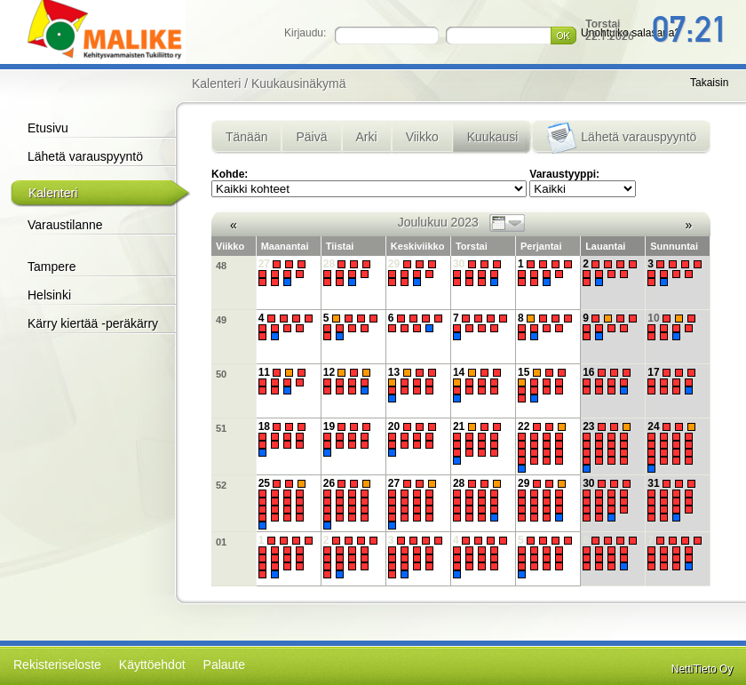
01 (221, 542)
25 (284, 503)
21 (479, 442)
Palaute (224, 664)
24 (673, 446)
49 (221, 320)
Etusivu (48, 128)
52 (221, 485)
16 (609, 381)
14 (479, 385)
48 (221, 265)
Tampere (51, 266)
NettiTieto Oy (702, 669)
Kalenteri (52, 193)
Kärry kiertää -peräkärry (93, 323)
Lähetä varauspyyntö (85, 156)
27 (284, 273)
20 (414, 439)
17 (673, 381)
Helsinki (49, 295)
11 (284, 381)
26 (349, 503)
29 (414, 273)
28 (349, 273)
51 (221, 428)
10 (673, 327)
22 (544, 446)
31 (673, 499)
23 (609, 446)
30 (479, 273)
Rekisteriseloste (57, 664)
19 (349, 439)
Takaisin (709, 82)
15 (544, 385)
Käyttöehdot (152, 664)
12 (349, 381)
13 (414, 385)
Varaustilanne (65, 225)
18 (284, 439)
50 (221, 374)
